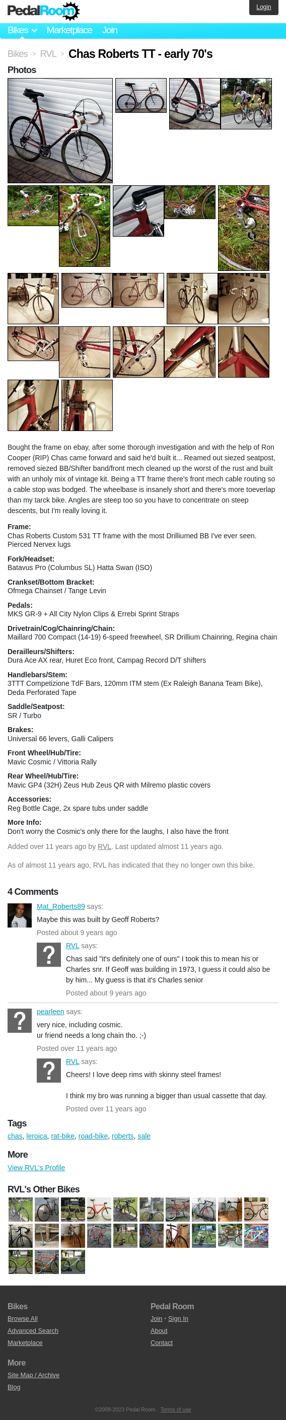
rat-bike (63, 1136)
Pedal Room (44, 12)
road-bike (93, 1136)
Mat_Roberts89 (20, 915)
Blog (14, 1387)
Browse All (23, 1318)
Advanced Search (33, 1330)
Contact (162, 1342)
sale (144, 1136)
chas (15, 1136)
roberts (123, 1136)
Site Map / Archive (33, 1375)
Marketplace (69, 30)
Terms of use (176, 1409)
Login (263, 7)
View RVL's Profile (36, 1168)
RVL (104, 846)
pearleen (20, 1021)
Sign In (178, 1318)
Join (109, 30)
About (159, 1330)
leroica (36, 1136)
